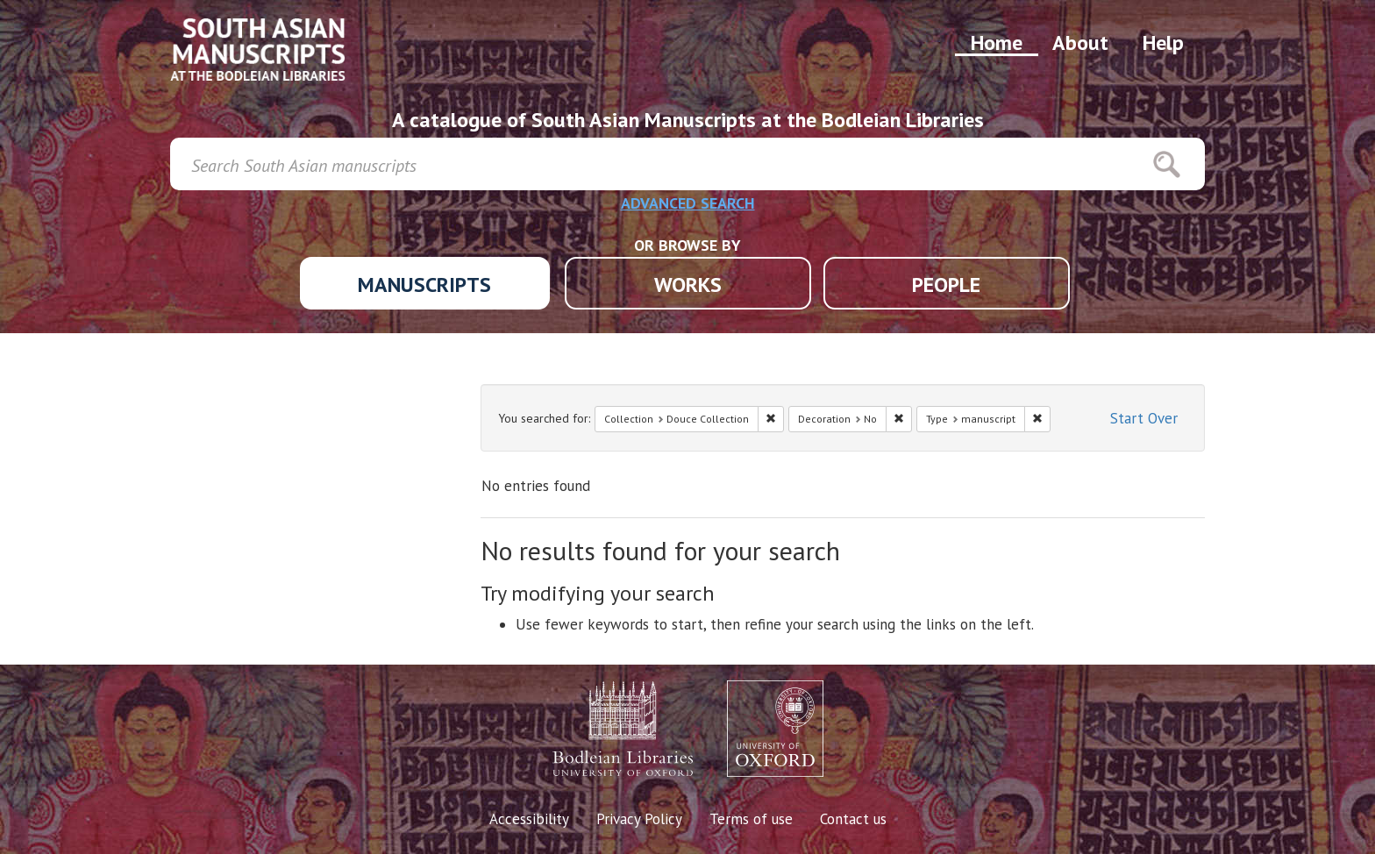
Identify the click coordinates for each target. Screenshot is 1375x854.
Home (996, 42)
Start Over (1144, 418)
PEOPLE (946, 284)
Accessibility (529, 819)
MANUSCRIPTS (424, 284)
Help (1163, 42)
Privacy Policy (639, 819)
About (1080, 42)
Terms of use (751, 819)
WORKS (688, 284)
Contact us (853, 819)
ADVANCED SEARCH (688, 203)
